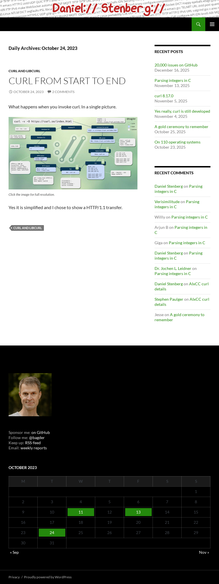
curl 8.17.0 (164, 95)
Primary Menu (212, 24)
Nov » (204, 552)
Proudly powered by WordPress (48, 577)
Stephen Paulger (169, 299)
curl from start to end (67, 80)
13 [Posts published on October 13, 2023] (138, 512)
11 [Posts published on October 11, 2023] (80, 512)
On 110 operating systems (177, 142)
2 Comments (63, 92)
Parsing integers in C (173, 80)
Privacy (14, 577)
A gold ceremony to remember (181, 126)
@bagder (37, 437)
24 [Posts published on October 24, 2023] (52, 532)
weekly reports (34, 447)
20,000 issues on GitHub (176, 64)
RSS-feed (33, 442)
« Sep (14, 552)
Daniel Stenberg (169, 186)
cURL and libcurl (24, 71)
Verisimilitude (167, 201)
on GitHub (40, 432)
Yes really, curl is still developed (182, 111)
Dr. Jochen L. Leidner (173, 268)
